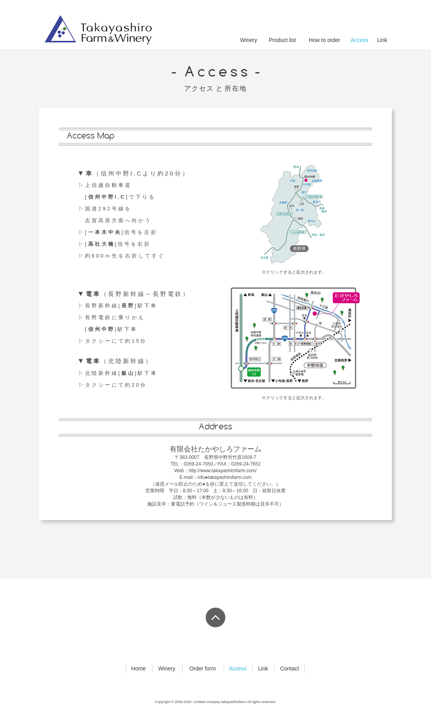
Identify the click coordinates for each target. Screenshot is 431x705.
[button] (293, 338)
